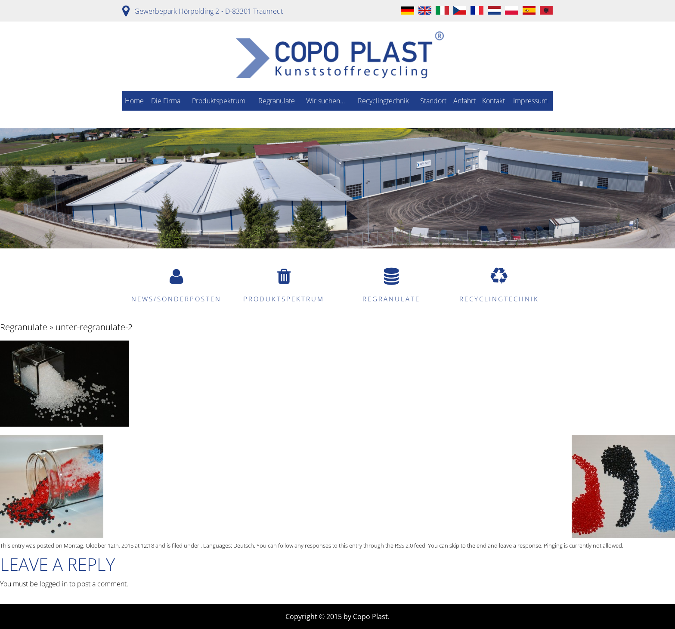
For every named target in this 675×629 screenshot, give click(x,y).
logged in (54, 584)
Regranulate (276, 100)
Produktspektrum (218, 100)
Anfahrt (464, 100)
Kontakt (493, 100)
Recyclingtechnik (383, 100)
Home (134, 100)
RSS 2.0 (404, 545)
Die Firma (165, 100)
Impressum (530, 100)
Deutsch (243, 545)
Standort (433, 100)
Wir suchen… (325, 100)
